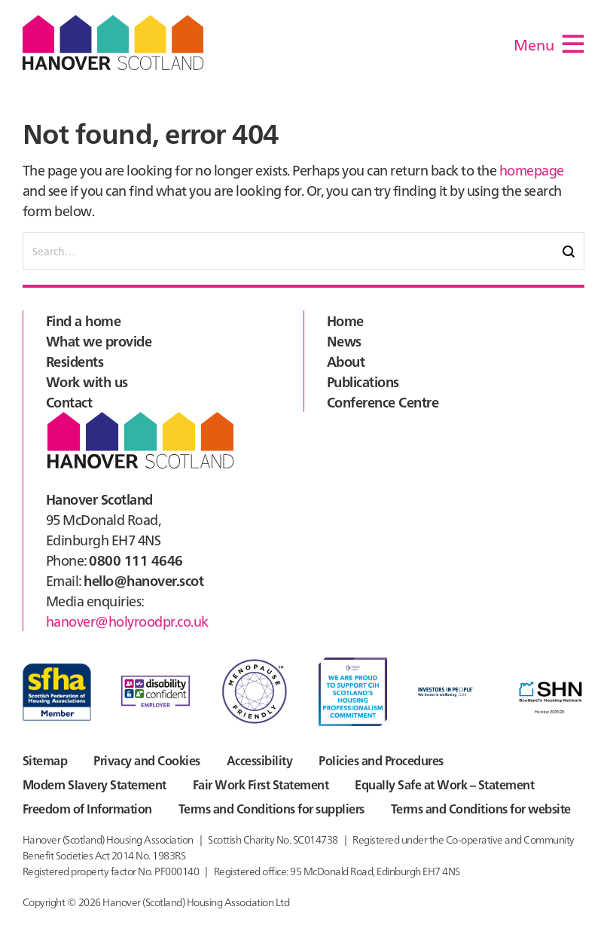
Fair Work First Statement (260, 784)
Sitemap (45, 760)
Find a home (83, 320)
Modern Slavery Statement (94, 784)
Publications (363, 381)
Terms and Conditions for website (481, 808)
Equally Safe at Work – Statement (444, 784)
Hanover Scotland (113, 42)
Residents (74, 361)
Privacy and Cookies (146, 760)
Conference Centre (382, 401)
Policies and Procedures (381, 760)
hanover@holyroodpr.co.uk (127, 621)
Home (345, 320)
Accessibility (259, 760)
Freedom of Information (87, 808)
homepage (531, 169)
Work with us (87, 381)
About (346, 361)
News (344, 340)
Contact (69, 401)
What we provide (98, 340)
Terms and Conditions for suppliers (271, 808)
